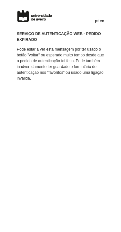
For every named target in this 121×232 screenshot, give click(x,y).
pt (96, 21)
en (102, 21)
